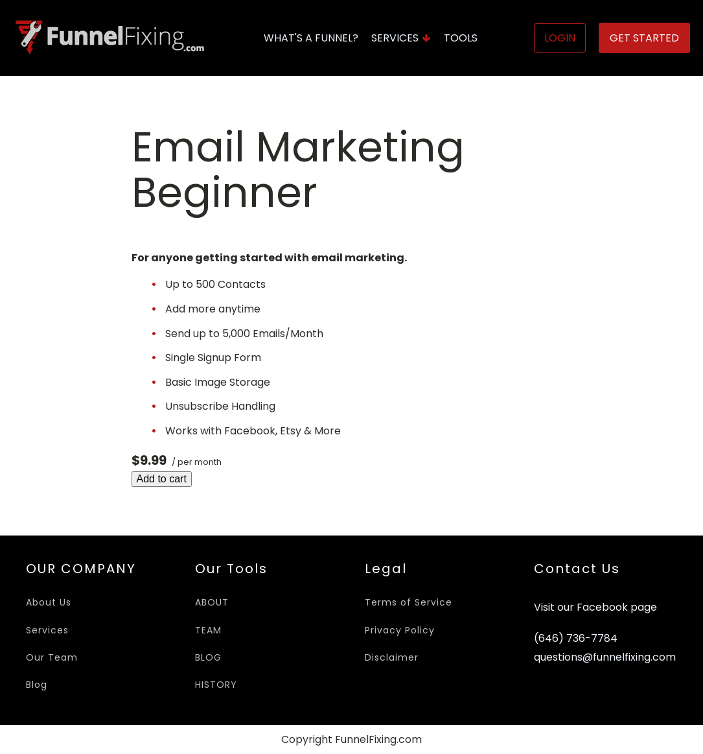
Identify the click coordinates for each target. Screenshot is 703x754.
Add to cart (162, 478)
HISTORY (216, 684)
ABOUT (212, 602)
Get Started (644, 37)
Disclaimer (392, 657)
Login (559, 37)
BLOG (208, 657)
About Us (48, 602)
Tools (461, 37)
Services (401, 37)
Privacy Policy (400, 630)
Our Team (52, 657)
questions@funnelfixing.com (605, 657)
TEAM (208, 630)
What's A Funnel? (311, 37)
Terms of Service (408, 602)
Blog (36, 684)
